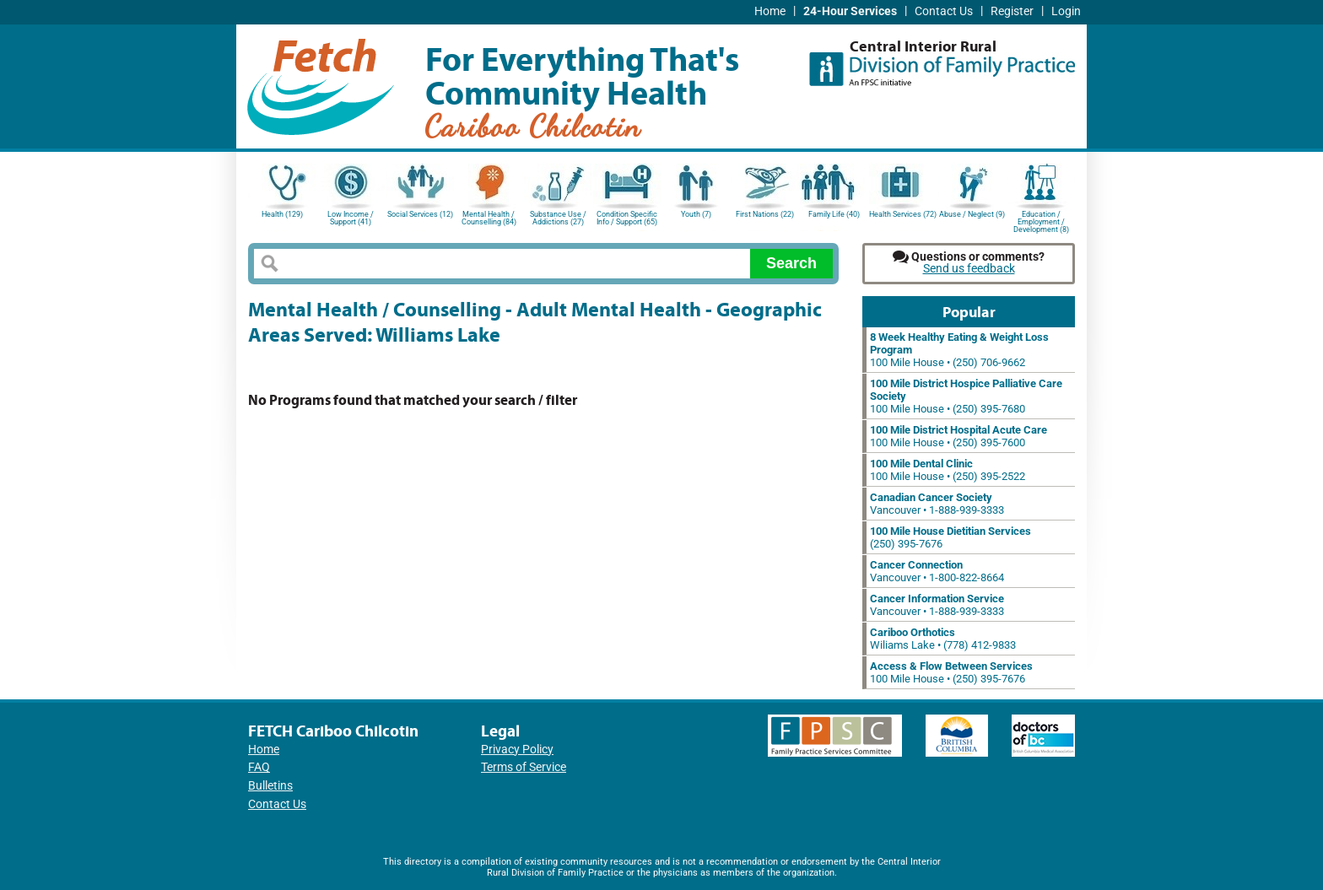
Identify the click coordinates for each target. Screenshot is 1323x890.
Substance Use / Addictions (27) (558, 218)
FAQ (259, 767)
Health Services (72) (903, 214)
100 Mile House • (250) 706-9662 (959, 350)
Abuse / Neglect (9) (972, 214)
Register (1012, 11)
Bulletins (270, 786)
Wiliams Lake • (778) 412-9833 (943, 638)
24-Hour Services (850, 11)
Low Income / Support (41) (350, 218)
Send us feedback (969, 269)
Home (770, 11)
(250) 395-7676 (950, 537)
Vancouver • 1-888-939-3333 (937, 503)
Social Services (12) (420, 214)
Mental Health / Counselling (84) (489, 218)
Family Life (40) (834, 214)
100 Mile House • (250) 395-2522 (947, 470)
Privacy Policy (517, 749)
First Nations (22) (765, 214)
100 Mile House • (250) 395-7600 (958, 436)
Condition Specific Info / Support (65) (627, 218)
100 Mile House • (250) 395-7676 (951, 672)
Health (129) (282, 214)
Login (1066, 11)
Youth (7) (696, 214)
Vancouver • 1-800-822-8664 (937, 571)
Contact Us (944, 11)
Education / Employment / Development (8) (1041, 220)
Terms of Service (523, 767)
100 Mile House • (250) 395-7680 (966, 396)
